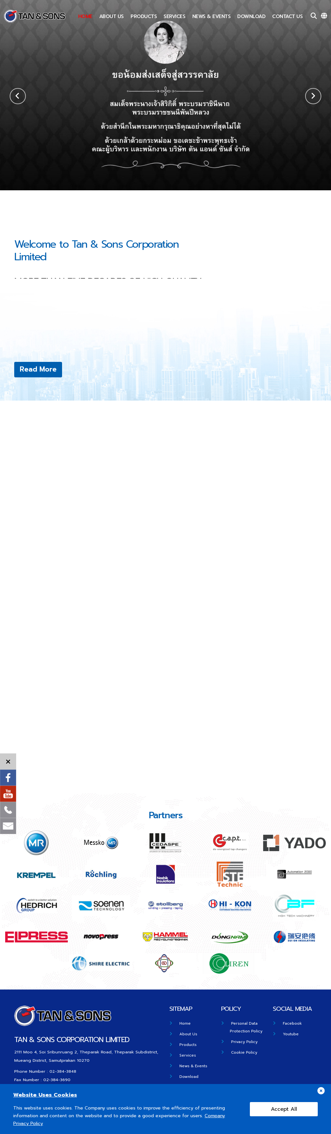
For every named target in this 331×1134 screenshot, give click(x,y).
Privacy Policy (245, 1042)
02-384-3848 (62, 1071)
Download (251, 16)
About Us (111, 16)
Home (85, 16)
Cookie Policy (245, 1052)
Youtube (291, 1034)
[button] (313, 96)
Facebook (293, 1023)
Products (144, 16)
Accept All (284, 1109)
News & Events (211, 16)
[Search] (314, 16)
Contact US (287, 16)
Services (174, 16)
